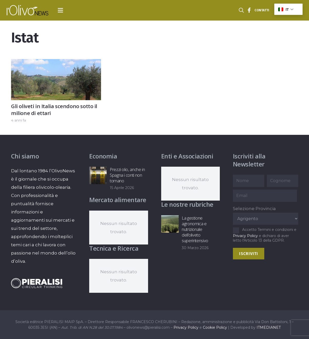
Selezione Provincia (254, 208)
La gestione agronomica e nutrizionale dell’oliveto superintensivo (194, 229)
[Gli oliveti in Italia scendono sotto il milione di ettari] (56, 63)
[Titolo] (249, 10)
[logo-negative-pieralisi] (36, 283)
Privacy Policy (245, 235)
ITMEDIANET (269, 327)
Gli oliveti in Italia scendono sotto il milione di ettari (54, 109)
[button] (60, 10)
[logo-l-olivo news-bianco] (27, 10)
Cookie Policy (215, 327)
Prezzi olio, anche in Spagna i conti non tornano (127, 175)
